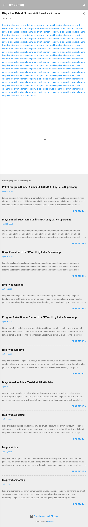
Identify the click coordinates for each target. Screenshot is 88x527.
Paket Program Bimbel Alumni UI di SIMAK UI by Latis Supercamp (39, 187)
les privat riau (10, 447)
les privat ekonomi (10, 25)
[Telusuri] (84, 5)
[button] (84, 14)
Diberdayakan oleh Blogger (44, 516)
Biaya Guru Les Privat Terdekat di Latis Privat (28, 382)
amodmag (16, 5)
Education (50, 522)
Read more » (79, 211)
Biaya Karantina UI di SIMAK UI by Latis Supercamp (31, 252)
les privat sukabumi (13, 414)
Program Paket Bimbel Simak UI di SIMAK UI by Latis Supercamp (39, 317)
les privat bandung (13, 284)
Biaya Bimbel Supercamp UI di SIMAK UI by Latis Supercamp (36, 219)
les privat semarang (13, 480)
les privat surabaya (13, 349)
